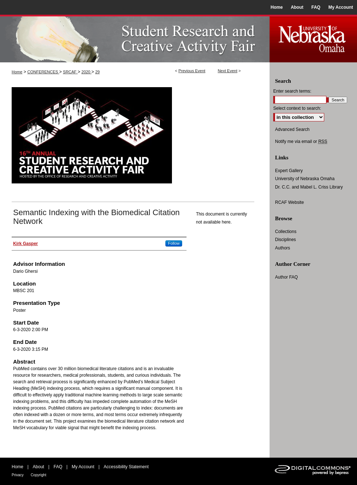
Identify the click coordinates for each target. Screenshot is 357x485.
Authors (282, 248)
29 (97, 72)
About (38, 466)
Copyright (38, 475)
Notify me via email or (301, 141)
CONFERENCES (43, 72)
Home (17, 72)
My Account (83, 466)
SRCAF (70, 72)
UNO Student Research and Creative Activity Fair (135, 38)
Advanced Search (292, 129)
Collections (286, 231)
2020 (87, 72)
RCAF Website (289, 202)
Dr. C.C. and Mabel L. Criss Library (309, 187)
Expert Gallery (289, 170)
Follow (174, 243)
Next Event (228, 71)
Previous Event (191, 71)
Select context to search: (297, 108)
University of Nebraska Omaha (304, 178)
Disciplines (285, 239)
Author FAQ (286, 277)
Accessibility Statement (126, 466)
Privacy (18, 475)
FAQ (58, 466)
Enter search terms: (292, 91)
